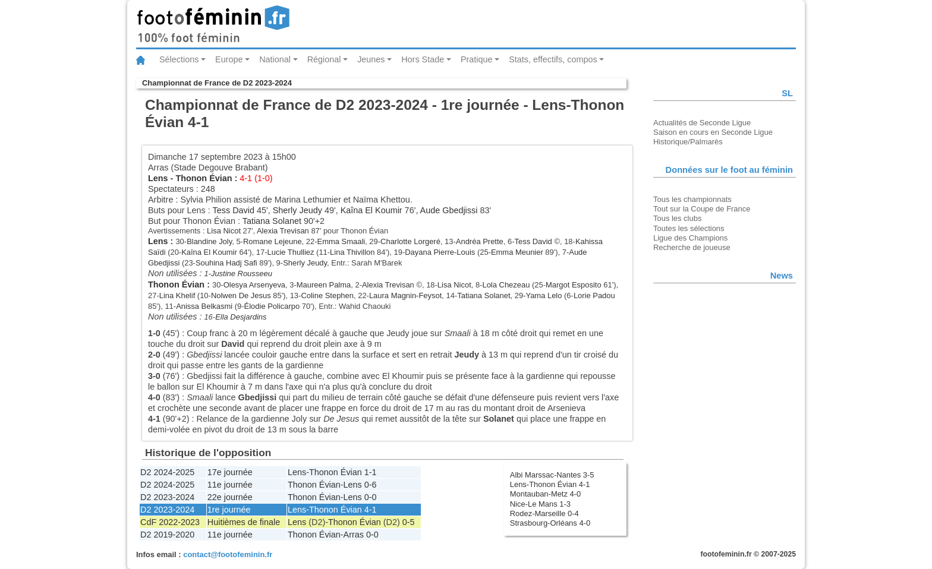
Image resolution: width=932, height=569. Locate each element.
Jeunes (371, 59)
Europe (229, 59)
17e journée (230, 472)
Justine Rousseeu (241, 273)
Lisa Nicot (224, 230)
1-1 (370, 472)
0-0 (370, 497)
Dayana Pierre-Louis (440, 252)
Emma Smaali (341, 241)
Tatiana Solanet (272, 221)
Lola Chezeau (506, 284)
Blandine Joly (209, 241)
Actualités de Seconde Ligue (702, 122)
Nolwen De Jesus (241, 295)
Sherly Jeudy (297, 210)
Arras (354, 534)
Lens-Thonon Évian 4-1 (550, 484)
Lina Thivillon (352, 252)
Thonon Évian (203, 178)
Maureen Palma (324, 284)
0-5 (408, 522)
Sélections (179, 59)
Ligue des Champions (690, 237)
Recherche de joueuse (692, 247)
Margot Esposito (574, 284)
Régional (324, 59)
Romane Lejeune (272, 241)
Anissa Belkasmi (204, 306)
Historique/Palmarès (688, 141)
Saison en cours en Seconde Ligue (713, 132)
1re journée (229, 509)
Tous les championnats (692, 199)
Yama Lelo (543, 295)
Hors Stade (422, 59)
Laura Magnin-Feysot (405, 295)
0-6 (370, 484)
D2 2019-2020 (167, 534)
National (275, 59)
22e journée (230, 497)
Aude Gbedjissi (449, 210)
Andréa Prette (479, 241)
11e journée (230, 484)
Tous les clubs (677, 218)
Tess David (233, 210)
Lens (158, 178)
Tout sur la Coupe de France (701, 208)
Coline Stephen (327, 295)
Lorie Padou (594, 295)
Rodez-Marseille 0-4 (544, 513)
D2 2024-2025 (167, 472)
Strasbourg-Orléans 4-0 (550, 523)
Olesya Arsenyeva (254, 284)
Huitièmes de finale (243, 522)
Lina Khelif (177, 295)
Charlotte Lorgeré (410, 241)
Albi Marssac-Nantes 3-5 (552, 474)
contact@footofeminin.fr (227, 554)
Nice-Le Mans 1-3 (540, 504)
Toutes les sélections (689, 228)
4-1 (370, 509)
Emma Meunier (517, 252)
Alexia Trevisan (283, 230)
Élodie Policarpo (272, 306)
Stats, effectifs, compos (553, 59)
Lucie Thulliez (290, 252)
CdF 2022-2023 (170, 522)
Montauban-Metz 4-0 (545, 493)
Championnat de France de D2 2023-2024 (217, 82)
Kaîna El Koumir (371, 210)
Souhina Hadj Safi (226, 262)
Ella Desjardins (240, 316)
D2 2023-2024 (167, 497)
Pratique (477, 59)
